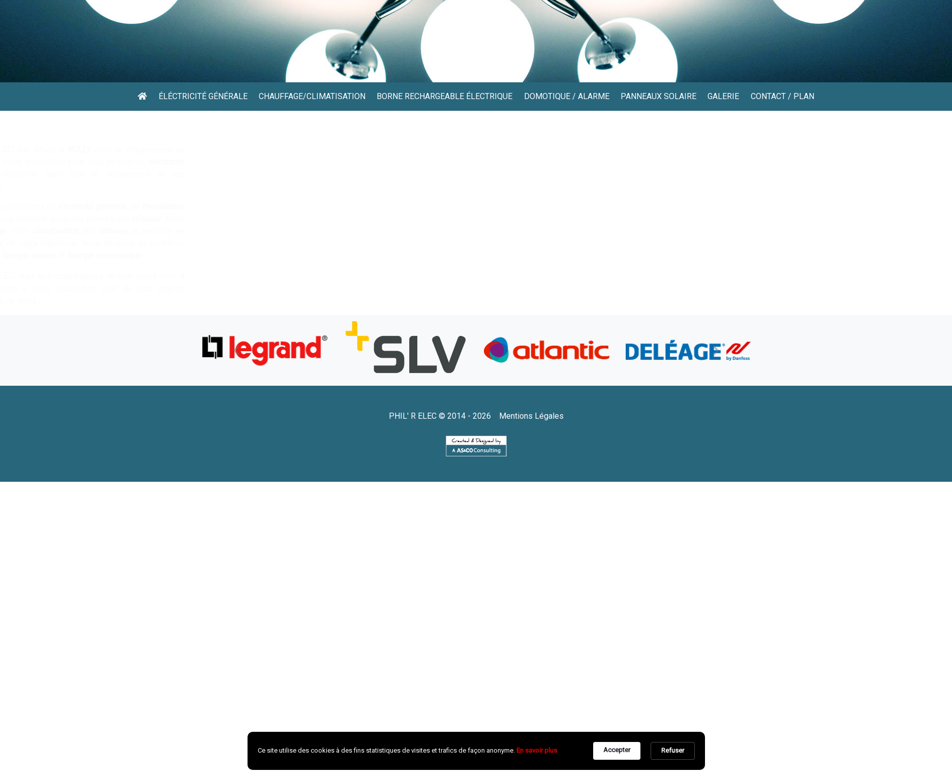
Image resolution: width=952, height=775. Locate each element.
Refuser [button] (672, 750)
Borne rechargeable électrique (444, 96)
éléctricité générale (203, 96)
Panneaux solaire (658, 96)
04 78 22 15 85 (273, 59)
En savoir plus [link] (536, 750)
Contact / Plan (782, 96)
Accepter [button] (616, 750)
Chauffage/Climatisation (312, 96)
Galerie (723, 96)
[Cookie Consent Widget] (476, 751)
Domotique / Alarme (566, 96)
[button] (236, 350)
